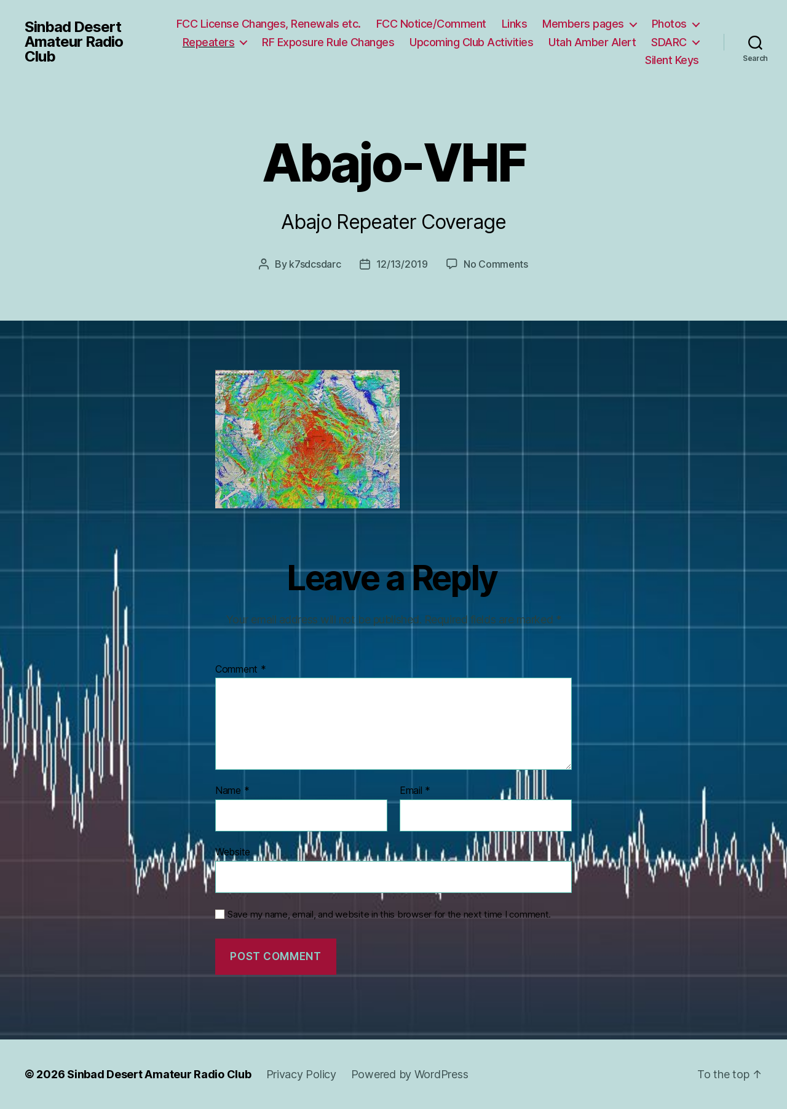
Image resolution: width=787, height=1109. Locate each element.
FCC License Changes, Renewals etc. (268, 23)
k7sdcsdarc (315, 264)
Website (232, 852)
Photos (669, 23)
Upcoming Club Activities (471, 42)
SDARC (669, 42)
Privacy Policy (301, 1074)
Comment (240, 669)
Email (415, 790)
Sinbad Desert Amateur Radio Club (74, 42)
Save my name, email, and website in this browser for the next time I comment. (389, 914)
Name (232, 790)
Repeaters (209, 42)
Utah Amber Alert (592, 42)
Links (515, 23)
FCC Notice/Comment (431, 23)
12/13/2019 (402, 264)
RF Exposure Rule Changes (328, 42)
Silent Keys (672, 60)
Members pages (583, 23)
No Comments (496, 264)
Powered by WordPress (410, 1074)
